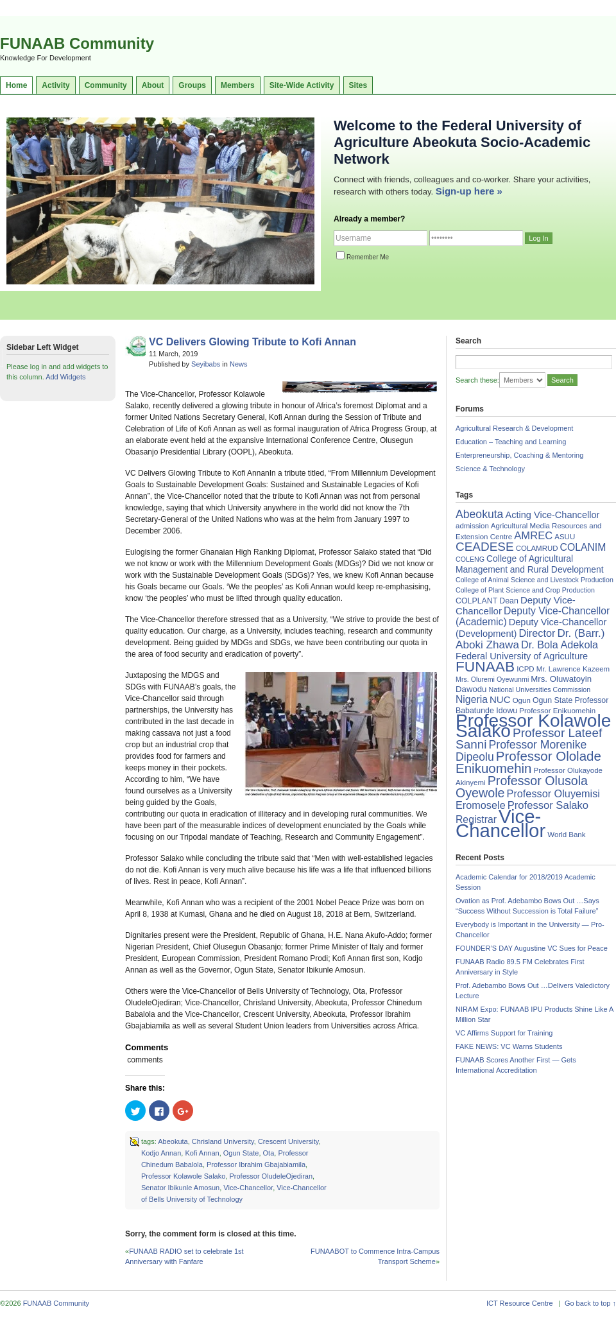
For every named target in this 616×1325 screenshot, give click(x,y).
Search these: (477, 380)
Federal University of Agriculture (522, 656)
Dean (508, 600)
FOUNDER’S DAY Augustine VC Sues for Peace (532, 948)
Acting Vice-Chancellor (552, 515)
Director (536, 633)
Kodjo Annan (161, 1153)
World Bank (566, 834)
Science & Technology (490, 468)
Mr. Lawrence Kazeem (573, 669)
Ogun (522, 700)
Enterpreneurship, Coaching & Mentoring (519, 455)
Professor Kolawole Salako (183, 1176)
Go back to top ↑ (590, 1303)
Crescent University (288, 1141)
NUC (500, 699)
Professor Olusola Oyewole (522, 787)
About (153, 85)
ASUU (564, 537)
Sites (358, 85)
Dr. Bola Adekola (559, 644)
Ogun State (241, 1153)
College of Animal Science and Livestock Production (534, 580)
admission (472, 526)
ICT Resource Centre (519, 1303)
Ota (269, 1153)
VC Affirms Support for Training (504, 1033)
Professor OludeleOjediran (270, 1176)
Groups (192, 85)
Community (106, 85)
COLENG (470, 559)
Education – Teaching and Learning (511, 442)
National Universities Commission (540, 689)
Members (238, 85)
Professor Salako (548, 805)
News (239, 364)
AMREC (533, 536)
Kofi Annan (202, 1153)
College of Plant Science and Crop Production (525, 590)
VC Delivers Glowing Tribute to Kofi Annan (252, 341)
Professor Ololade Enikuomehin (528, 762)
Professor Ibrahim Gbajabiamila (256, 1164)
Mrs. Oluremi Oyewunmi (492, 679)
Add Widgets (65, 377)
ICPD (525, 669)
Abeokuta (172, 1141)
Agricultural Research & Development (514, 428)
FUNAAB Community (77, 43)
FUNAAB (485, 666)
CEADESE (485, 546)
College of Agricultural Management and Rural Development (530, 564)
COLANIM (583, 547)
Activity (55, 85)
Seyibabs (205, 364)
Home (16, 85)
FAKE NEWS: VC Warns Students (509, 1046)
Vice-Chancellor (248, 1187)
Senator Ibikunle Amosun (180, 1187)
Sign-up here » (469, 191)
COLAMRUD (537, 548)
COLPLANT (476, 600)
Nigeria (472, 699)
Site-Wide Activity (302, 85)
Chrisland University (223, 1141)
